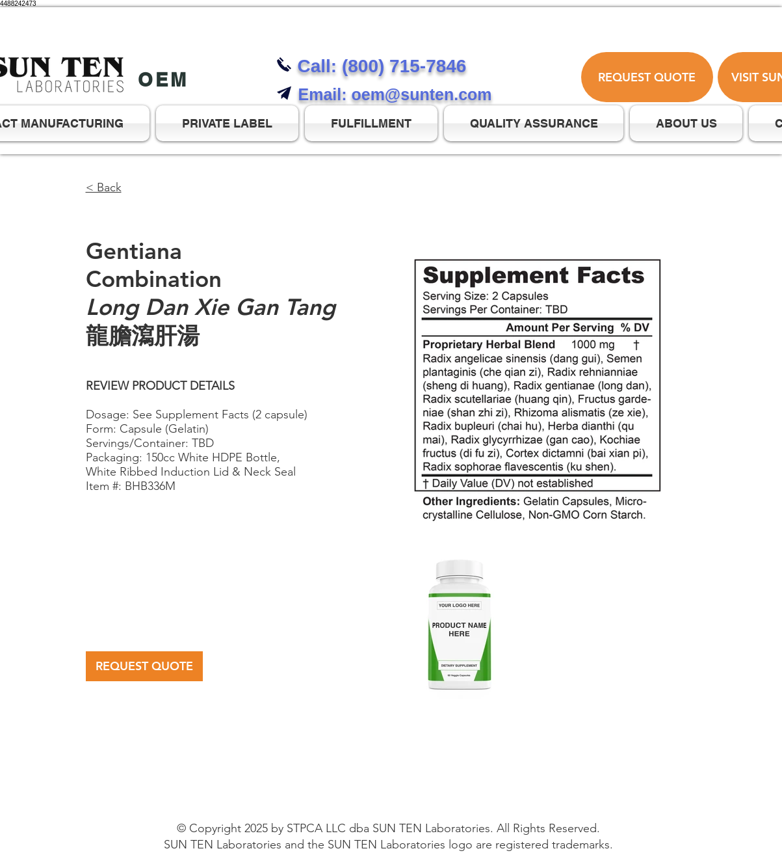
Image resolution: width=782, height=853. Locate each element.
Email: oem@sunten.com (395, 94)
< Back (104, 187)
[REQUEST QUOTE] (647, 77)
